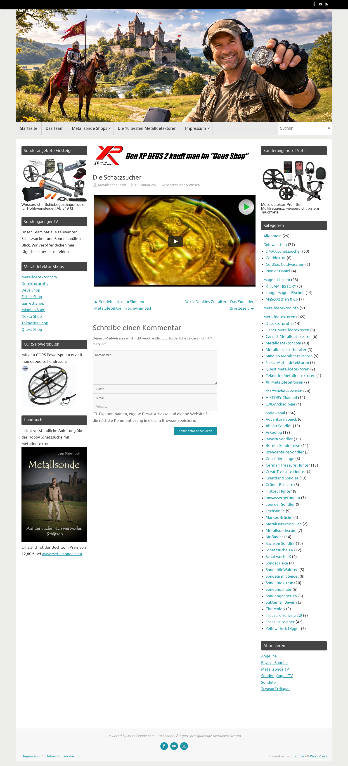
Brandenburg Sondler (285, 452)
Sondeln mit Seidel (282, 576)
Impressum (31, 756)
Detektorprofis (34, 283)
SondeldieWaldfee (282, 569)
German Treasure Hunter (288, 465)
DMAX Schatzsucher (283, 251)
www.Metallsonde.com (62, 554)
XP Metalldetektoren (284, 382)
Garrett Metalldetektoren (289, 336)
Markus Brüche (279, 517)
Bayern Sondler (279, 439)
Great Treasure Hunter (286, 472)
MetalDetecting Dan (284, 524)
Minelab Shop (33, 310)
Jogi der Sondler (280, 504)
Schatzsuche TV (279, 550)
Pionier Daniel (278, 271)
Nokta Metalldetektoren (287, 362)
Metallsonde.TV (275, 669)
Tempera (299, 756)
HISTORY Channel (281, 397)
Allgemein (272, 236)
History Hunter (279, 491)
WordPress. (319, 756)
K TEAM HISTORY (281, 286)
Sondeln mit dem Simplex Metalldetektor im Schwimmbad (122, 305)
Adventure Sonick (281, 419)
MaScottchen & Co (282, 299)
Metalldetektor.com (39, 277)
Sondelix (268, 682)
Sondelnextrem (279, 583)
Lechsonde (275, 511)
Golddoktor (276, 258)
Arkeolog (274, 432)
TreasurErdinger (280, 622)
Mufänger (274, 537)
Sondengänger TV (281, 596)
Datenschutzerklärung (63, 756)
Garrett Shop (32, 303)
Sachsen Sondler (280, 543)
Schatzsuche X (278, 556)
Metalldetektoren (279, 317)
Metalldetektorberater (286, 349)
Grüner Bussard (279, 484)
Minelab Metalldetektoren (289, 356)
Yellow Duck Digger (283, 628)
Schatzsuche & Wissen (183, 185)
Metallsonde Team (112, 185)
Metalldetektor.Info (281, 308)
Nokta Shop (31, 316)
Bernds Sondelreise (283, 445)
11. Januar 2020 (146, 185)
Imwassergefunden (283, 498)
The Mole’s (275, 609)
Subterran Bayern (281, 602)
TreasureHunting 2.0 (284, 615)
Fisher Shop (31, 296)
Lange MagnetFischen (285, 292)
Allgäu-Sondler (279, 426)
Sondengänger (279, 589)
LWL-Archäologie (280, 404)
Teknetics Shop (34, 323)
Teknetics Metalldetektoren (290, 375)
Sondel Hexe (277, 563)
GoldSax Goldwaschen (285, 264)
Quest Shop (31, 329)
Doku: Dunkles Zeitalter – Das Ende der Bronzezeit (219, 305)
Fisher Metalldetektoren (287, 330)
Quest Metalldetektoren (287, 369)
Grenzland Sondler (282, 478)
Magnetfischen (276, 279)
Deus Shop (30, 290)
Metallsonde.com (281, 530)
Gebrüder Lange (280, 458)
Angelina (269, 656)
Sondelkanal (274, 413)
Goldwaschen (275, 244)
